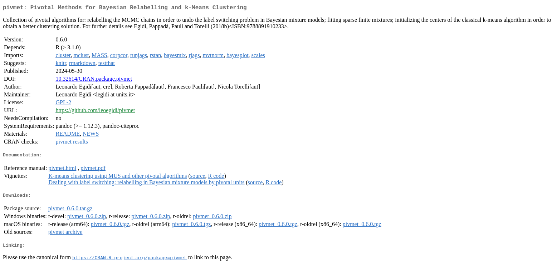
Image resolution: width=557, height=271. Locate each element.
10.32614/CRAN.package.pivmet (93, 80)
